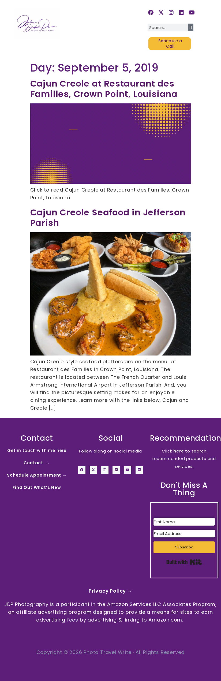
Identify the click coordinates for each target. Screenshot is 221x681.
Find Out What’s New (37, 487)
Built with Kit (184, 562)
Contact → (37, 462)
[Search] (190, 27)
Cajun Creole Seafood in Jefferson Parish (108, 217)
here (178, 451)
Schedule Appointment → (37, 475)
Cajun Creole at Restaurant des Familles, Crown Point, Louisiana (104, 88)
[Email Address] (184, 533)
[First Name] (184, 522)
